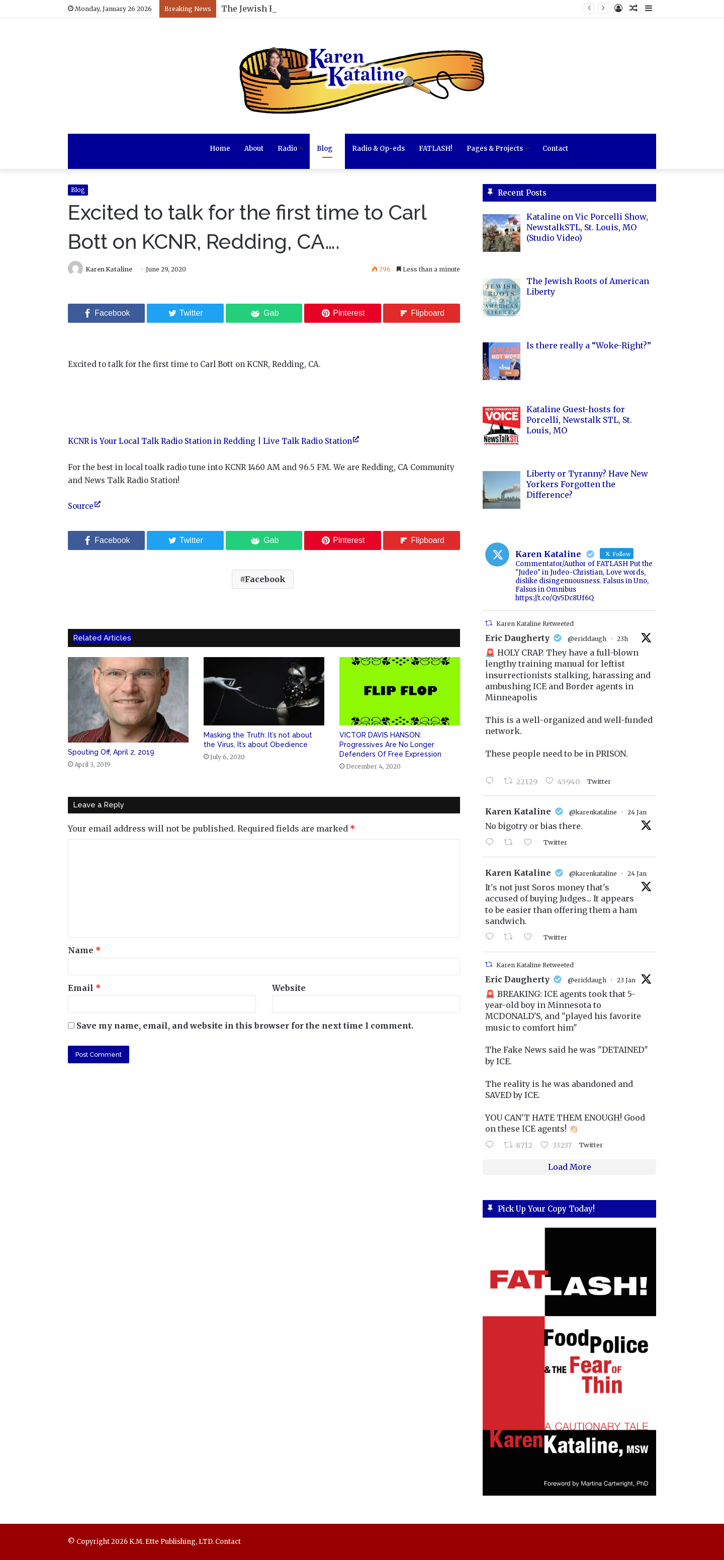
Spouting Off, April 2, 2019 (111, 752)
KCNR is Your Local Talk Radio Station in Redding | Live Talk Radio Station (210, 441)
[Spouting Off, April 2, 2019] (128, 700)
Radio (287, 148)
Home (220, 148)
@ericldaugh (587, 639)
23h (622, 639)
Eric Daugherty (517, 638)
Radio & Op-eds (378, 148)
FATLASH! (435, 148)
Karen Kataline (109, 269)
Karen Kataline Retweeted (535, 623)
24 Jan (637, 812)
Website (289, 988)
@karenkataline (593, 812)
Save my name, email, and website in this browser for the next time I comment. (244, 1026)
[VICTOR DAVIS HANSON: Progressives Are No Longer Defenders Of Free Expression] (399, 691)
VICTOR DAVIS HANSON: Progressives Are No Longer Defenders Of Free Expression (390, 744)
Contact (555, 148)
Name (84, 950)
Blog (324, 148)
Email (84, 988)
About (253, 148)
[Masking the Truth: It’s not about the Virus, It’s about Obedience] (264, 691)
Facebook (265, 579)
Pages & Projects (495, 148)
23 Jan (626, 980)
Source (81, 506)
